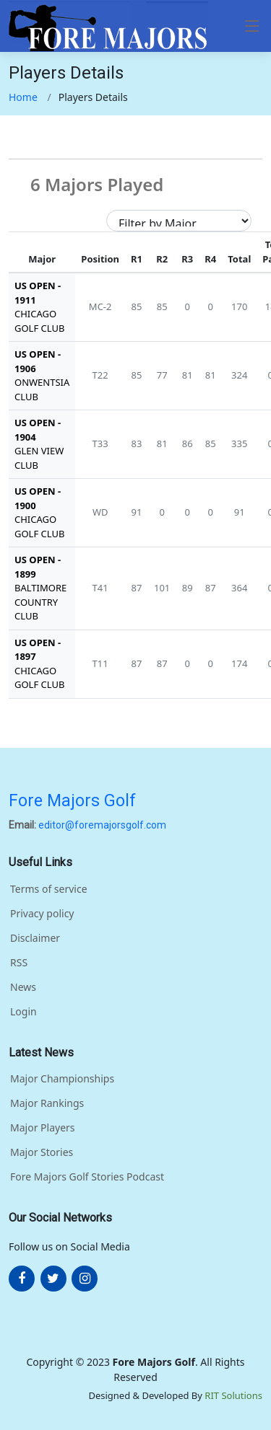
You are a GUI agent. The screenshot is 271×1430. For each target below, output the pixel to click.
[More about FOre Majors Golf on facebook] (22, 1279)
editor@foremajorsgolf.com (102, 825)
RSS (18, 963)
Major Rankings (47, 1103)
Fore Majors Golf (72, 801)
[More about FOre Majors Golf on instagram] (85, 1279)
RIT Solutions (233, 1395)
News (23, 987)
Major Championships (62, 1079)
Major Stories (41, 1152)
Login (23, 1012)
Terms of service (48, 889)
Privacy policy (42, 914)
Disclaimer (35, 938)
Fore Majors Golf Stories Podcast (87, 1177)
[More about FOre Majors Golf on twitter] (53, 1279)
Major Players (42, 1128)
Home (23, 97)
